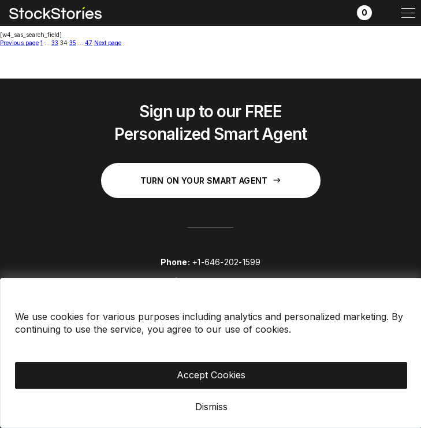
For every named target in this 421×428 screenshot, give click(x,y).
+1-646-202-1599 (226, 262)
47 (88, 42)
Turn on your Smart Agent (210, 180)
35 (72, 42)
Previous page (19, 42)
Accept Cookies (211, 375)
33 (54, 42)
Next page (107, 42)
